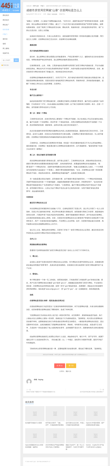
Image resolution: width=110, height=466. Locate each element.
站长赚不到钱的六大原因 (34, 418)
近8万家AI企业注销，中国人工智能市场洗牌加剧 (75, 419)
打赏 (71, 366)
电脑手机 (6, 53)
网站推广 (6, 25)
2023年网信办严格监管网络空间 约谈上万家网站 (55, 441)
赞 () (59, 366)
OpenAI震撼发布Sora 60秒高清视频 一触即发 (34, 441)
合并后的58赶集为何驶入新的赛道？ (92, 392)
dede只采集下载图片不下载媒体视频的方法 (40, 392)
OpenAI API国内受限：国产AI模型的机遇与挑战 (95, 419)
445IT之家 (10, 6)
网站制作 (6, 15)
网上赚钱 (6, 48)
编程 (4, 44)
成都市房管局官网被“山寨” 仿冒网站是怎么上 (54, 10)
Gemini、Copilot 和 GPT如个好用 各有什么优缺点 (95, 441)
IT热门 (5, 34)
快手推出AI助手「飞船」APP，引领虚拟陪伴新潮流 (55, 419)
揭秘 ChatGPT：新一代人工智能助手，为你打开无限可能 (75, 442)
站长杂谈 (6, 29)
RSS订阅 (5, 65)
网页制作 (6, 20)
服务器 (5, 39)
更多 (67, 371)
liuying (40, 380)
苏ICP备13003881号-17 (43, 461)
